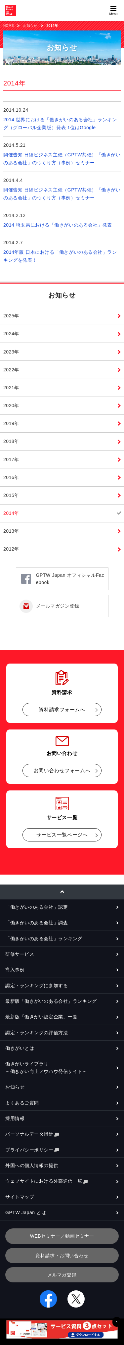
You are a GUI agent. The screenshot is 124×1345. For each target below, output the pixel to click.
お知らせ (30, 25)
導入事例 (14, 969)
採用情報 (14, 1118)
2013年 (11, 531)
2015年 (11, 495)
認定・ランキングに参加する (36, 985)
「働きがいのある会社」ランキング (43, 938)
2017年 (11, 459)
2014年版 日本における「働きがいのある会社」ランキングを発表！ (60, 256)
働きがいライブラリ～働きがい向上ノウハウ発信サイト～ (46, 1067)
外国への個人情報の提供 (31, 1165)
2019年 (11, 423)
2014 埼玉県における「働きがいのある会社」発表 (57, 225)
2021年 (11, 387)
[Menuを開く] (113, 11)
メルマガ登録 (62, 1274)
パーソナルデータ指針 (32, 1134)
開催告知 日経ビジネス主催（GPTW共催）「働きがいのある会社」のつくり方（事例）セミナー (61, 158)
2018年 (11, 441)
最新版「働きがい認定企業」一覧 (41, 1016)
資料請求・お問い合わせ (61, 1255)
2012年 (11, 549)
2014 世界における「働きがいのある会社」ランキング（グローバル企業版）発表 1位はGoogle (60, 123)
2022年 (11, 369)
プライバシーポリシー (32, 1150)
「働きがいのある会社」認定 (36, 907)
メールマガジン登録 (57, 606)
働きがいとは (19, 1048)
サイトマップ (19, 1197)
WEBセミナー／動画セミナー (62, 1236)
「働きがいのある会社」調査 (36, 922)
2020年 (11, 405)
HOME (8, 25)
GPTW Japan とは (25, 1212)
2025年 (11, 315)
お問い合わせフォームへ (62, 770)
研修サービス (19, 954)
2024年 (11, 333)
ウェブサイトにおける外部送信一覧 (46, 1181)
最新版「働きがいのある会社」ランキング (51, 1001)
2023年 (11, 351)
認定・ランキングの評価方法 (36, 1032)
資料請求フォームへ (62, 709)
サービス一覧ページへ (62, 834)
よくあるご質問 (22, 1102)
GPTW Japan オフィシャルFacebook (70, 578)
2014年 (11, 513)
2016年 (11, 477)
